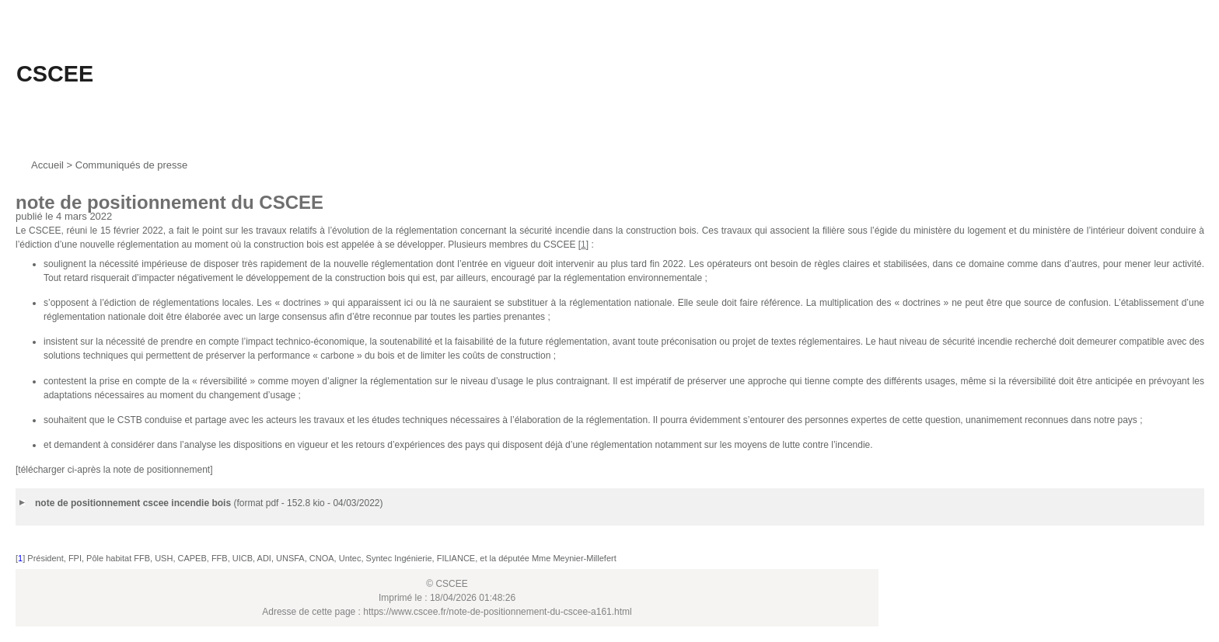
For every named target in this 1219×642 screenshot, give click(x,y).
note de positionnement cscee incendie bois (133, 503)
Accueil (47, 165)
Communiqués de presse (131, 165)
